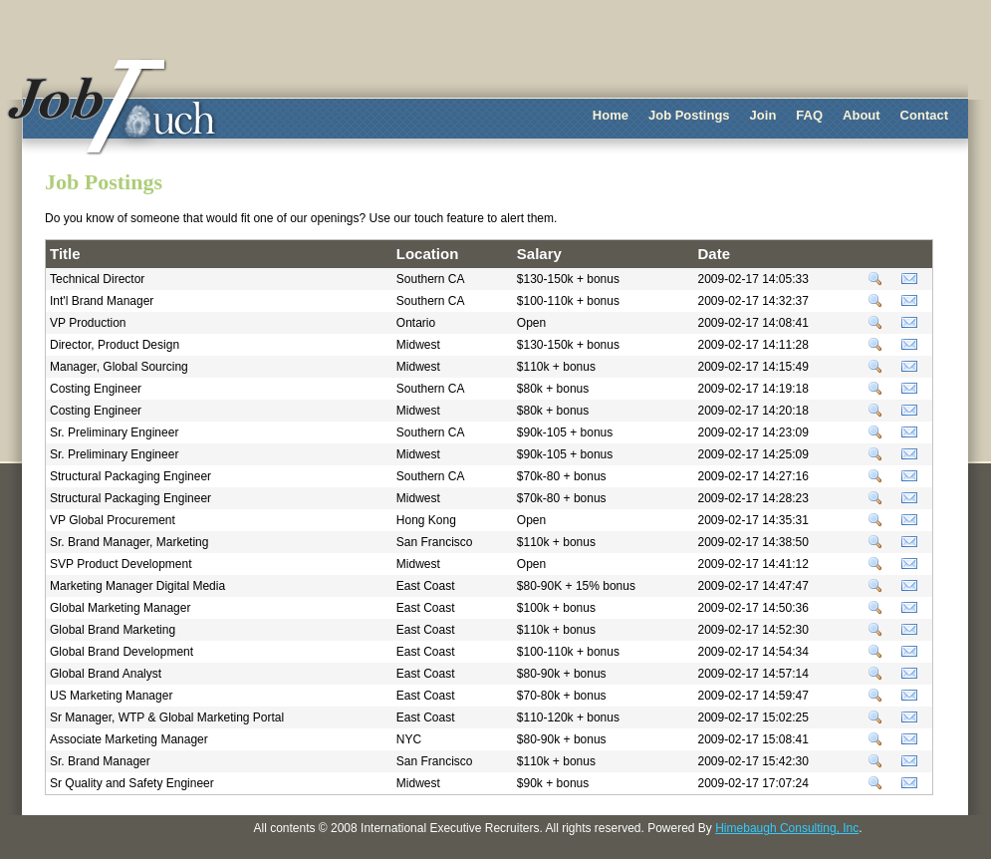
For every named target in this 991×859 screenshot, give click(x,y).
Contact (924, 115)
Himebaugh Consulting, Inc (787, 828)
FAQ (809, 115)
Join (763, 115)
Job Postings (689, 115)
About (861, 115)
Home (610, 115)
